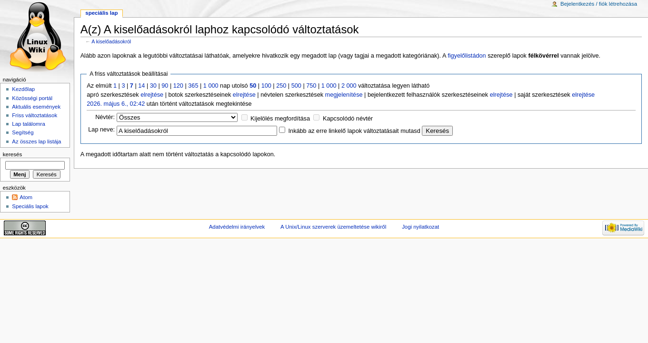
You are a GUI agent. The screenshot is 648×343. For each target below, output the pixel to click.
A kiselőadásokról (111, 41)
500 (296, 85)
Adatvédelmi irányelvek (237, 227)
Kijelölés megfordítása (280, 118)
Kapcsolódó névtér (348, 118)
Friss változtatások (34, 115)
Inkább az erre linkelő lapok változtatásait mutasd (354, 131)
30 (153, 85)
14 (141, 85)
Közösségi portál (32, 98)
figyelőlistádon (467, 55)
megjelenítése (344, 94)
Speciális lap (101, 13)
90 (164, 85)
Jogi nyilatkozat (420, 227)
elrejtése (151, 94)
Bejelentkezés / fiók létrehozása (598, 4)
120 (178, 85)
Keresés (12, 154)
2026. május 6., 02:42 (116, 104)
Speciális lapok (30, 206)
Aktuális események (36, 107)
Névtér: (105, 117)
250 (281, 85)
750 (311, 85)
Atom (26, 197)
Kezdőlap (23, 89)
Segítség (22, 132)
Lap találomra (28, 124)
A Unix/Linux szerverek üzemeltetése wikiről (333, 227)
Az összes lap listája (36, 141)
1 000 (211, 85)
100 (266, 85)
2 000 (349, 85)
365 (193, 85)
